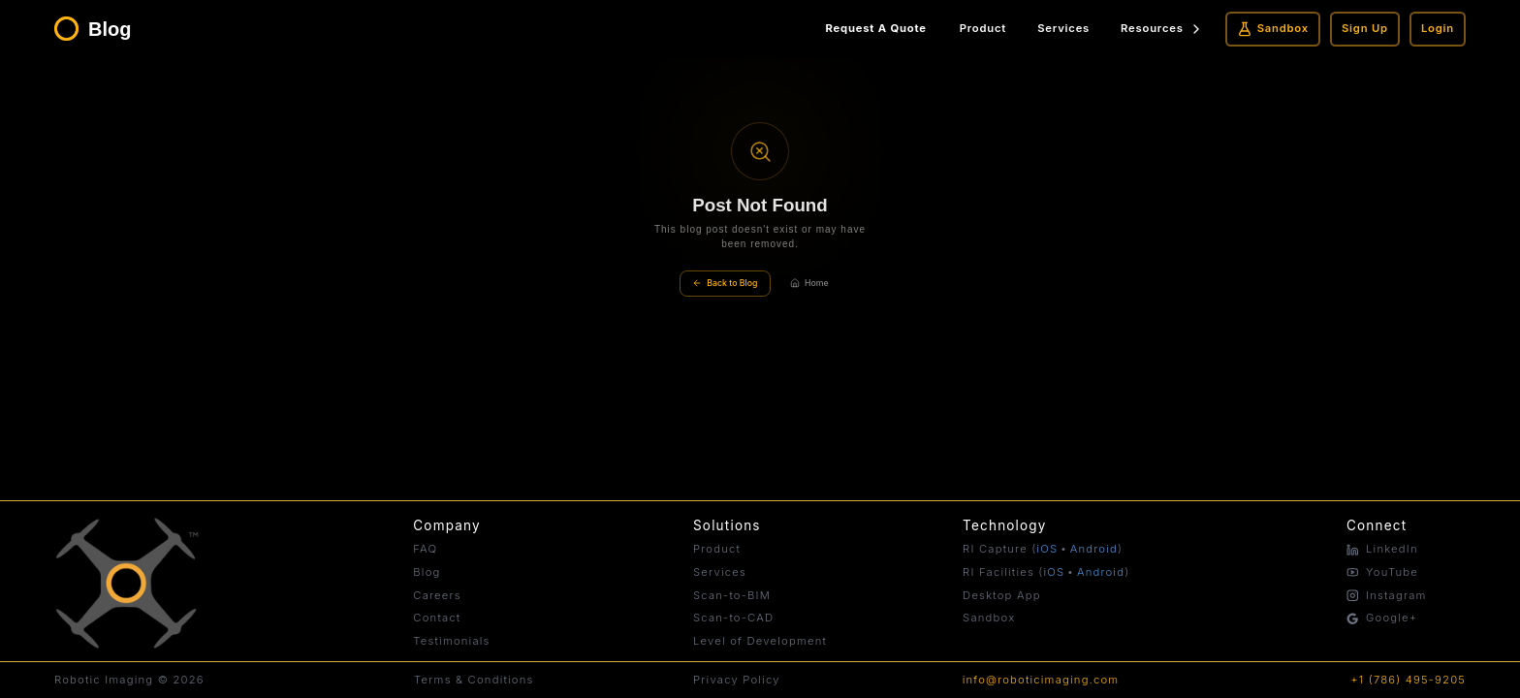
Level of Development (760, 641)
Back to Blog (724, 283)
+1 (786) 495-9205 (1408, 679)
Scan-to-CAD (733, 617)
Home (809, 283)
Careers (437, 595)
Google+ (1381, 617)
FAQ (425, 548)
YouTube (1382, 572)
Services (1063, 28)
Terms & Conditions (473, 679)
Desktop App (1002, 595)
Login (1437, 28)
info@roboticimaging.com (1041, 679)
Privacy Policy (736, 679)
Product (983, 28)
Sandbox (1273, 29)
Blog (426, 572)
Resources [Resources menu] (1162, 29)
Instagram (1386, 595)
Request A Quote (876, 28)
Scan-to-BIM (732, 595)
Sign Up (1365, 28)
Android (1094, 548)
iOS (1047, 548)
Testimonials (451, 641)
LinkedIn (1382, 548)
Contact (436, 617)
